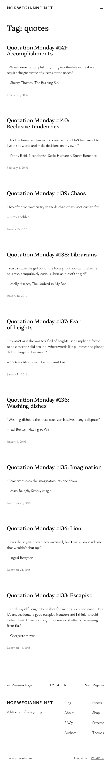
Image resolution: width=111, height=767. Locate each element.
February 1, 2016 (17, 167)
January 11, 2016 (17, 374)
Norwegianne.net (30, 7)
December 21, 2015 (19, 569)
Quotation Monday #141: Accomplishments (37, 50)
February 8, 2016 (17, 95)
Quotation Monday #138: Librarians (52, 254)
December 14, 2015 (19, 647)
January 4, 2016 (16, 441)
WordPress (97, 758)
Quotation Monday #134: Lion (44, 528)
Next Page (94, 685)
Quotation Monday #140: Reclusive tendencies (38, 123)
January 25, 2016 (17, 229)
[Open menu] (101, 7)
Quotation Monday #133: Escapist (49, 595)
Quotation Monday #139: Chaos (46, 193)
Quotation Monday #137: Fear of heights (44, 324)
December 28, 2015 (19, 503)
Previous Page (19, 685)
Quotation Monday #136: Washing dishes (38, 402)
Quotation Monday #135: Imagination (54, 467)
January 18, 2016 (17, 295)
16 (65, 684)
